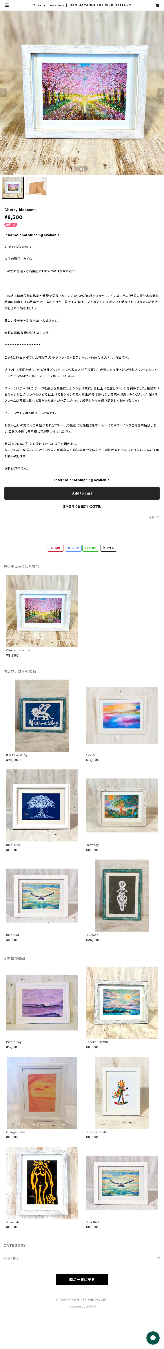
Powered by (82, 1306)
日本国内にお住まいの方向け (82, 506)
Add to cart (82, 493)
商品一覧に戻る (82, 1279)
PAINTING (11, 1258)
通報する (154, 517)
